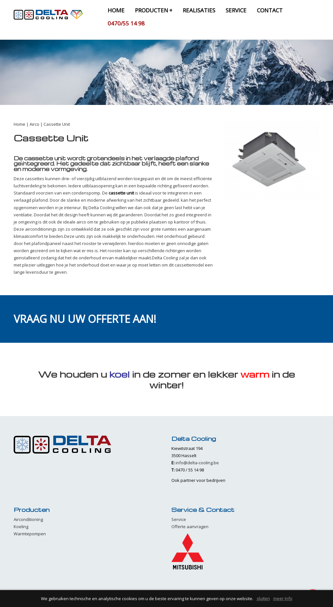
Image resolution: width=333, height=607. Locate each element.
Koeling (21, 526)
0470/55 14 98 (126, 23)
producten (153, 10)
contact (270, 10)
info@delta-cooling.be (197, 463)
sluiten (263, 598)
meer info (282, 598)
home (116, 10)
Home (19, 124)
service (236, 10)
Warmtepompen (30, 534)
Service (178, 519)
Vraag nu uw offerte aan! (85, 319)
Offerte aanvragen (189, 526)
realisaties (199, 10)
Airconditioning (28, 519)
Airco (34, 124)
